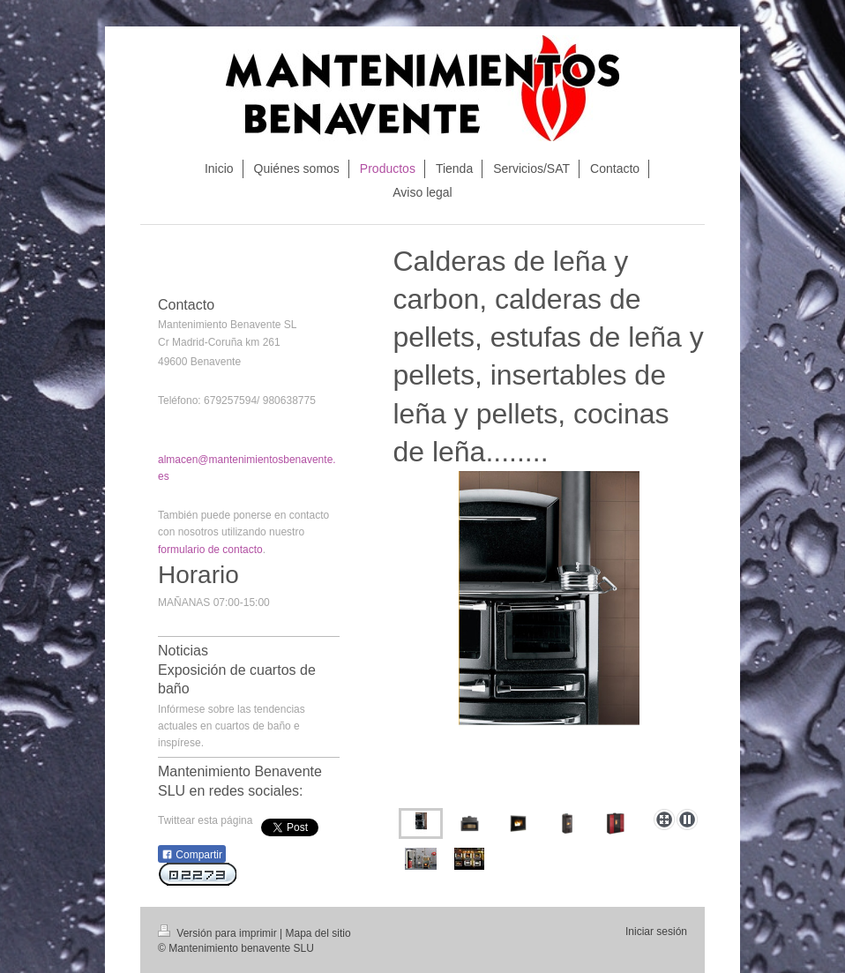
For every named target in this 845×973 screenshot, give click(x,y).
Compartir (191, 855)
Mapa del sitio (318, 933)
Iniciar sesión (656, 931)
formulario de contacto (210, 549)
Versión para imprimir (219, 933)
